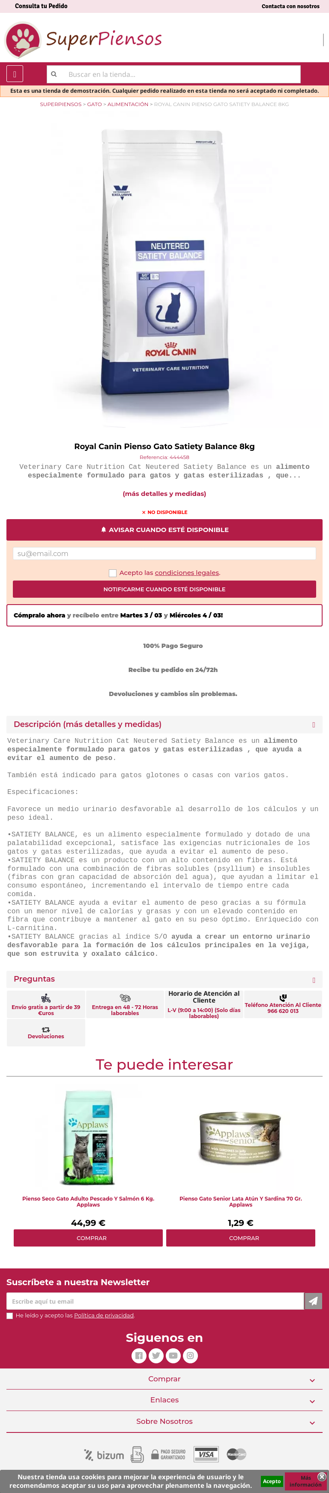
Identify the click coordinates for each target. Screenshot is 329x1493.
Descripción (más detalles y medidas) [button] (88, 724)
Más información (306, 1481)
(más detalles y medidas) (164, 494)
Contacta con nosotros (291, 6)
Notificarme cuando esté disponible (164, 589)
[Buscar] (174, 74)
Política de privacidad (104, 1315)
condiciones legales (187, 573)
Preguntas (34, 979)
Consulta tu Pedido (41, 6)
